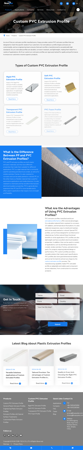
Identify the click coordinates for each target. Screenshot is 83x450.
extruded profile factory (55, 221)
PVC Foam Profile (34, 414)
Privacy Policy (18, 444)
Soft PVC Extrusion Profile (37, 408)
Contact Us (61, 9)
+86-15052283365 (73, 407)
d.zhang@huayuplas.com (73, 415)
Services (40, 9)
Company (30, 9)
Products (8, 9)
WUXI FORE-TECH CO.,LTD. (21, 441)
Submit (59, 324)
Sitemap (6, 444)
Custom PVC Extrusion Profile (27, 35)
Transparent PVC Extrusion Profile (39, 411)
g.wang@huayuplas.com (75, 413)
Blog (54, 414)
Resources (50, 9)
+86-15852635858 (73, 405)
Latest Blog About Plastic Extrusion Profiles (41, 344)
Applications (19, 9)
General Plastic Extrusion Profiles (14, 406)
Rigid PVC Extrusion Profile (37, 405)
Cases (55, 411)
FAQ (54, 409)
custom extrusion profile (55, 261)
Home (8, 35)
